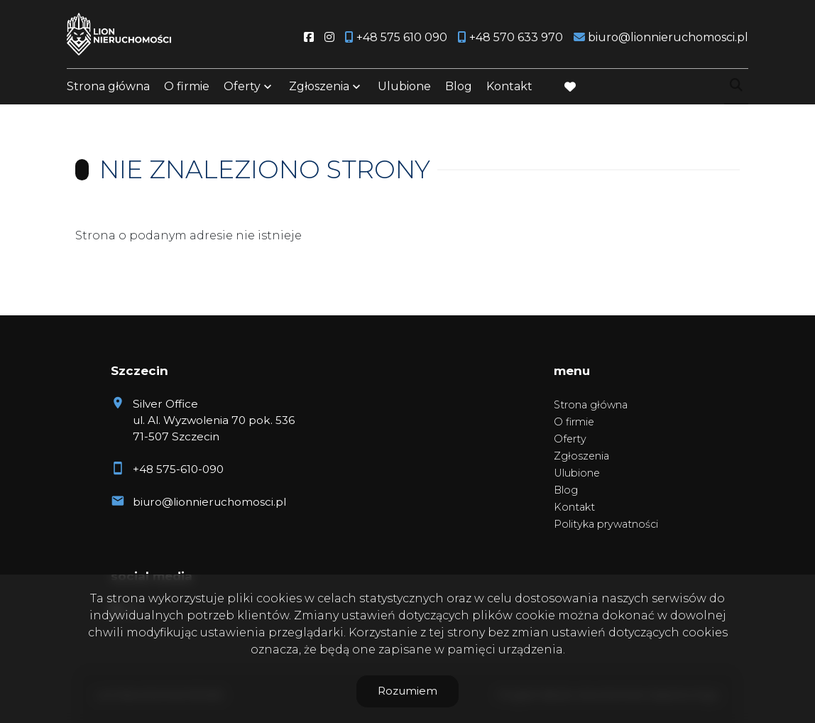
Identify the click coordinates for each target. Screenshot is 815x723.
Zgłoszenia (319, 87)
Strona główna (108, 87)
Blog (458, 87)
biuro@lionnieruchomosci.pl (209, 502)
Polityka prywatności (606, 524)
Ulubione (404, 87)
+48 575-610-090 (178, 469)
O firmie (186, 87)
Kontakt (509, 87)
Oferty (242, 87)
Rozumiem (407, 690)
